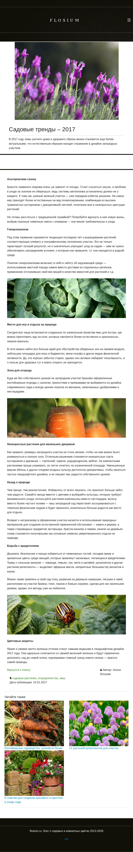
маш (62, 678)
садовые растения (24, 678)
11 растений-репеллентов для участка (93, 748)
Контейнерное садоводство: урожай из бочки (33, 748)
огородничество (48, 678)
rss (66, 838)
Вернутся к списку (18, 669)
